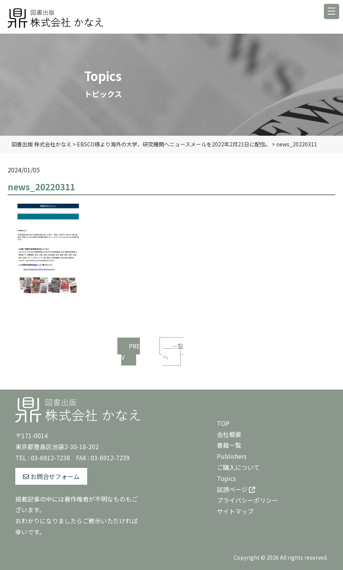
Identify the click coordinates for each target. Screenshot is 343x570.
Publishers (232, 456)
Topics (226, 478)
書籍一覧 (229, 445)
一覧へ (173, 351)
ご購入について (238, 467)
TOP (223, 423)
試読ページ (236, 489)
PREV (130, 351)
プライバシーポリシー (247, 500)
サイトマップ (235, 511)
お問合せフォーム (51, 476)
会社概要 (229, 434)
